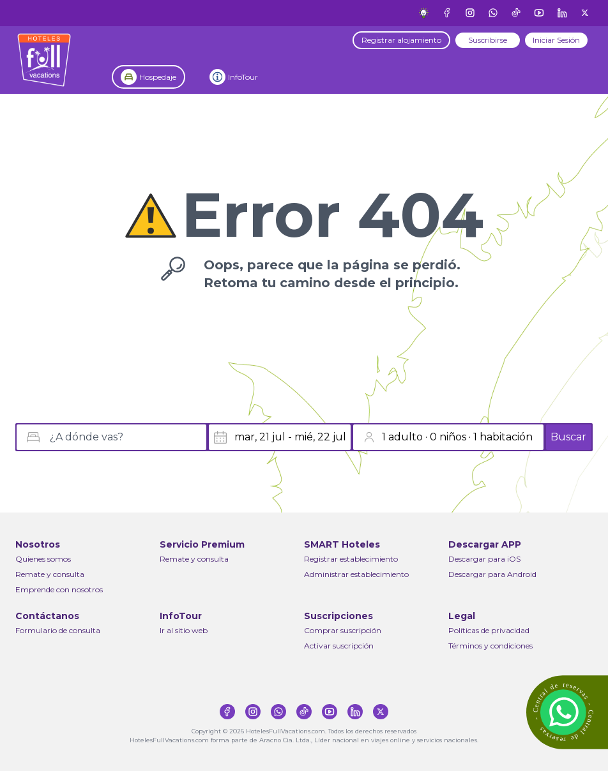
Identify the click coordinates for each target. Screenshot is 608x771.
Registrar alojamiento (401, 40)
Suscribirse (487, 40)
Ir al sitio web (184, 630)
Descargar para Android (492, 574)
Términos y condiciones (490, 645)
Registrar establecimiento (351, 559)
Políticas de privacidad (488, 630)
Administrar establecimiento (356, 574)
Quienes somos (43, 559)
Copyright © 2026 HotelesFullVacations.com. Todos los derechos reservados (304, 731)
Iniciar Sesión (556, 40)
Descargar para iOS (484, 559)
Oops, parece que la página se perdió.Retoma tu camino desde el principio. (332, 273)
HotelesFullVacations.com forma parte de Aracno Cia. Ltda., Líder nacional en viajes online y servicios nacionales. (304, 740)
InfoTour (243, 77)
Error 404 (332, 215)
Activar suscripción (339, 645)
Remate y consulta (49, 574)
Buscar (568, 437)
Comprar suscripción (342, 630)
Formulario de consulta (57, 630)
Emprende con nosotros (59, 589)
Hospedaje (157, 77)
